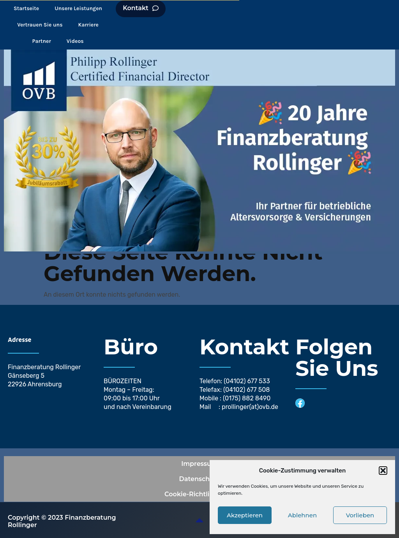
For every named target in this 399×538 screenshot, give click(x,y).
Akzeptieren (245, 515)
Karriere (88, 24)
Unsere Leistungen (78, 8)
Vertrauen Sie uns (39, 24)
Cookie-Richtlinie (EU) (199, 493)
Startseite (26, 8)
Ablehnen (302, 515)
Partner (41, 40)
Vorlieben (360, 515)
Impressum (199, 463)
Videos (75, 40)
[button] (383, 470)
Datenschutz (199, 478)
